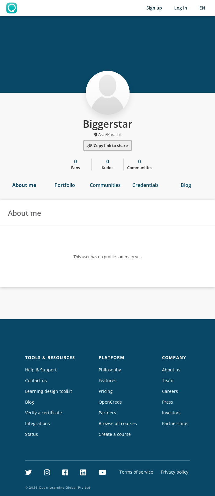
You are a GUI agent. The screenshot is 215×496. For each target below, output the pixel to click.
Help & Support (41, 370)
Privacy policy (174, 472)
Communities (105, 185)
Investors (171, 413)
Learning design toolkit (48, 391)
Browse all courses (118, 423)
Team (167, 380)
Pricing (106, 391)
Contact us (36, 380)
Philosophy (110, 370)
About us (171, 370)
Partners (107, 413)
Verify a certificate (43, 413)
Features (107, 380)
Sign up (154, 8)
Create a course (115, 434)
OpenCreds (110, 402)
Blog (186, 185)
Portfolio (65, 185)
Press (167, 402)
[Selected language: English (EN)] (202, 8)
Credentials (145, 185)
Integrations (37, 423)
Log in (180, 8)
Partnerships (175, 423)
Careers (170, 391)
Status (31, 434)
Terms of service (136, 472)
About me (24, 185)
